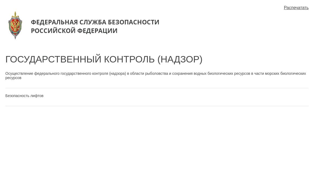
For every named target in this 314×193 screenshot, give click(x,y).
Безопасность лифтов (24, 96)
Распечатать (296, 7)
